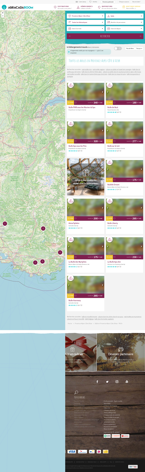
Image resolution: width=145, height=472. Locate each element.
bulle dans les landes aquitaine (104, 319)
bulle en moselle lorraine (89, 317)
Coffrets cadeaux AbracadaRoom (84, 426)
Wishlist (95, 2)
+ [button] (2, 13)
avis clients (90, 468)
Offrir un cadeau (72, 354)
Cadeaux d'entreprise (110, 406)
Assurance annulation (110, 426)
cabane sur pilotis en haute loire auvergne (118, 69)
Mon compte (103, 462)
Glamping (77, 403)
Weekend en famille (80, 415)
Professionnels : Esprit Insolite (113, 401)
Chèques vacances (124, 2)
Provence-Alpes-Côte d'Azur (83, 323)
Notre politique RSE (110, 413)
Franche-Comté (79, 401)
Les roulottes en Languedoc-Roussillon (86, 408)
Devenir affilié (80, 462)
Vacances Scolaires (110, 420)
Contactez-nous (119, 462)
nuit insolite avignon (99, 69)
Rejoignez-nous (92, 462)
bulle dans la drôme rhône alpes (92, 72)
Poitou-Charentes (79, 406)
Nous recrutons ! (109, 429)
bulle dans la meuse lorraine (117, 74)
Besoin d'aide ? (136, 2)
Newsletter (107, 403)
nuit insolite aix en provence (132, 317)
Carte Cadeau (82, 2)
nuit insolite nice (87, 69)
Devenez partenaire (108, 2)
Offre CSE (107, 408)
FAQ (111, 462)
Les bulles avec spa (80, 410)
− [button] (2, 16)
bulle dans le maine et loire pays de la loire (94, 74)
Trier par (139, 48)
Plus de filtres (130, 48)
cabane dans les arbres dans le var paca (110, 317)
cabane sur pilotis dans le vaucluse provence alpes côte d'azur (122, 72)
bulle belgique (89, 319)
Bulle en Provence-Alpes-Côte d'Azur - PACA (108, 323)
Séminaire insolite (109, 422)
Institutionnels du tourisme (112, 415)
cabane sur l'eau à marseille (75, 319)
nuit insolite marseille (73, 74)
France (70, 323)
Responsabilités (68, 462)
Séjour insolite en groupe (111, 417)
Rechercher (105, 36)
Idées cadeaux (78, 417)
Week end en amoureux (81, 413)
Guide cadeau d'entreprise (82, 424)
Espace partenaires (110, 424)
